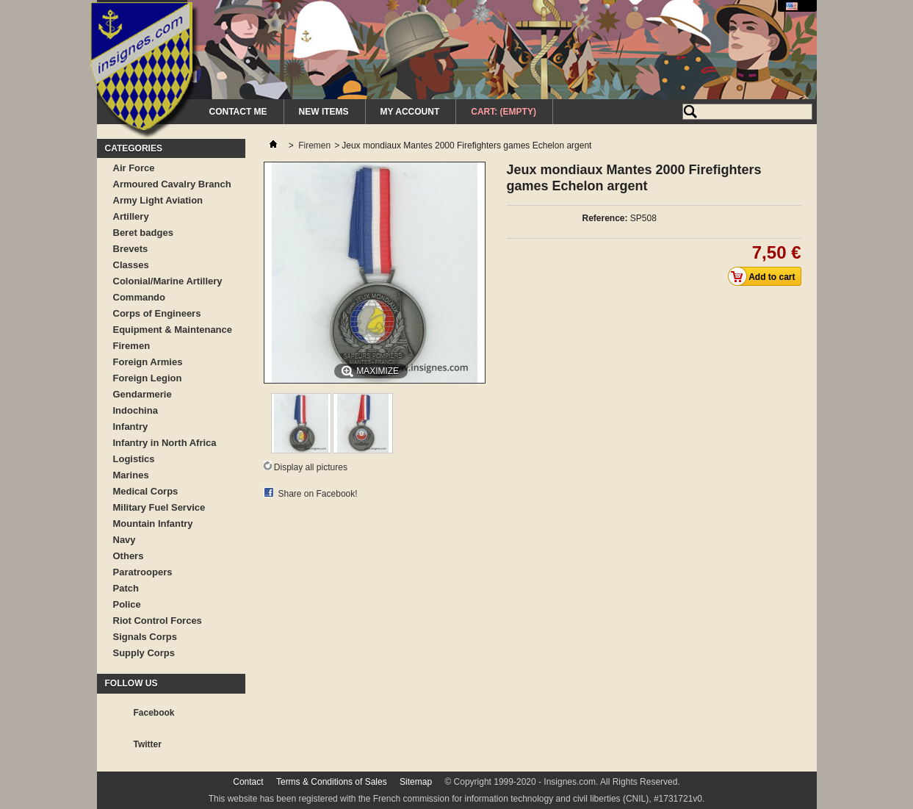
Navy (124, 539)
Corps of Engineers (157, 313)
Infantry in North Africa (165, 442)
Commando (139, 297)
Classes (131, 264)
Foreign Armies (148, 361)
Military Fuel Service (159, 507)
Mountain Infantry (153, 523)
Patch (126, 588)
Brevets (130, 248)
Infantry (130, 426)
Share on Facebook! (318, 494)
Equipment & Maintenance (173, 329)
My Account (410, 112)
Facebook (154, 713)
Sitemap (416, 782)
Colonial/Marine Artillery (168, 281)
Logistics (134, 458)
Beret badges (143, 232)
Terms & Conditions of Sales (331, 782)
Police (127, 604)
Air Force (134, 167)
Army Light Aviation (158, 200)
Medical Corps (145, 491)
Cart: (503, 112)
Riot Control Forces (157, 620)
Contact (248, 782)
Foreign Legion (147, 378)
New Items (324, 112)
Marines (131, 475)
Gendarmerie (142, 394)
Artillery (131, 216)
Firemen (132, 345)
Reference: (604, 218)
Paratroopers (143, 572)
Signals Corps (145, 636)
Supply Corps (144, 652)
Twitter (148, 744)
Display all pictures (310, 467)
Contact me (238, 112)
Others (128, 555)
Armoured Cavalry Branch (172, 184)
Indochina (135, 410)
